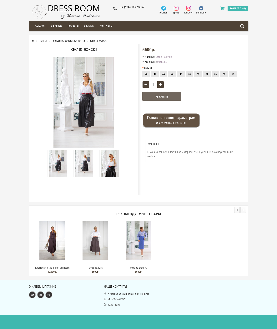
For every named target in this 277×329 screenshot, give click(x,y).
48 (181, 74)
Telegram (163, 10)
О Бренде (56, 26)
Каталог (188, 10)
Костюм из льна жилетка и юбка (52, 267)
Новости (73, 26)
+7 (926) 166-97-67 (132, 7)
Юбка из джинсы (138, 267)
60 (233, 74)
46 (172, 74)
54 (207, 74)
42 (155, 74)
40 (146, 74)
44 (163, 74)
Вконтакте (201, 10)
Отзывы (89, 26)
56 (215, 74)
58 (224, 74)
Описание (153, 143)
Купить (162, 96)
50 (189, 74)
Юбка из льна (95, 267)
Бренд (176, 10)
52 (198, 74)
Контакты (106, 26)
